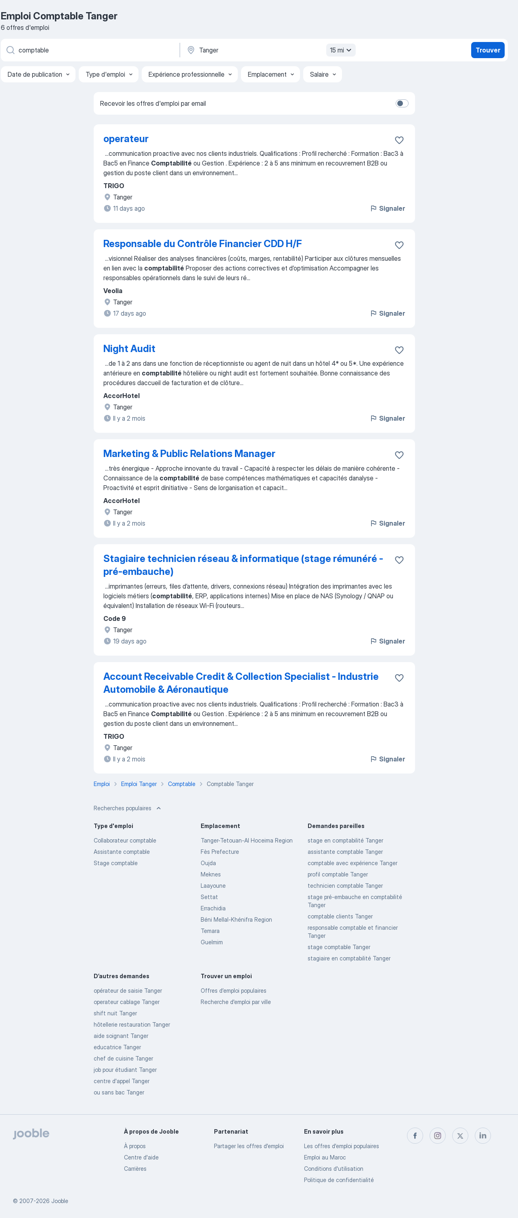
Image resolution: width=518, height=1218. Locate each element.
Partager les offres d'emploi (249, 1146)
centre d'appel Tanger (121, 1081)
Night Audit (129, 348)
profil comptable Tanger (338, 874)
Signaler (387, 208)
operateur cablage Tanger (126, 1001)
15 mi (342, 50)
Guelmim (212, 942)
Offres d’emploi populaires (233, 990)
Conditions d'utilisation (333, 1168)
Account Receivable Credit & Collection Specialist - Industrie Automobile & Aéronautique (241, 683)
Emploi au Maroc (325, 1157)
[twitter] (460, 1136)
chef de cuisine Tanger (123, 1058)
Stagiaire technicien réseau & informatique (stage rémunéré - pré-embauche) (243, 565)
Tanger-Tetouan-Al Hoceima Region (247, 840)
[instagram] (438, 1136)
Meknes (211, 874)
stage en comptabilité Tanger (345, 840)
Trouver (488, 50)
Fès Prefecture (220, 851)
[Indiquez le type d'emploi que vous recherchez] (89, 50)
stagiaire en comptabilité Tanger (349, 958)
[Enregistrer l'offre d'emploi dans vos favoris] (399, 140)
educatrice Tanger (117, 1047)
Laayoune (213, 885)
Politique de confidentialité (339, 1179)
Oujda (208, 863)
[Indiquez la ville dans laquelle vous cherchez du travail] (270, 50)
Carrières (135, 1168)
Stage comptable (116, 863)
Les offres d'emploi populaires (341, 1146)
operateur (126, 139)
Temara (210, 930)
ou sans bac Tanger (119, 1092)
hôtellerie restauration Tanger (132, 1024)
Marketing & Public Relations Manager (189, 453)
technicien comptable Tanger (345, 885)
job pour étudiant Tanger (125, 1069)
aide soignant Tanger (121, 1035)
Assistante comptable (122, 851)
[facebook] (415, 1136)
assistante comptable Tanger (345, 851)
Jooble (59, 1200)
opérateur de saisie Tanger (128, 990)
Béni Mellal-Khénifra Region (236, 919)
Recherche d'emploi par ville (236, 1001)
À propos (135, 1146)
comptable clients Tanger (340, 916)
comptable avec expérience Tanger (352, 863)
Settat (209, 896)
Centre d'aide (141, 1157)
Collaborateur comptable (125, 840)
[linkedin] (483, 1136)
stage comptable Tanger (339, 946)
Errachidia (213, 908)
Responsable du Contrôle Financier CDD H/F (202, 243)
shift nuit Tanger (115, 1013)
